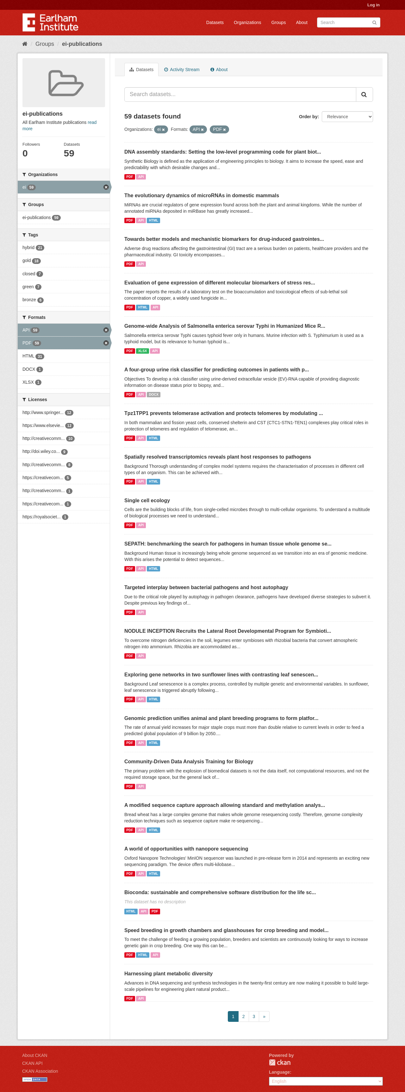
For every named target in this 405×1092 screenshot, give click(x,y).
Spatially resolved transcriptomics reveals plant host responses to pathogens (217, 457)
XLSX (142, 351)
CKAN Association (40, 1071)
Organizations (247, 22)
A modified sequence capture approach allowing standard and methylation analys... (224, 805)
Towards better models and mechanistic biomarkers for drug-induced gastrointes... (224, 239)
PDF (129, 177)
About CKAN (34, 1055)
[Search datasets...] (240, 94)
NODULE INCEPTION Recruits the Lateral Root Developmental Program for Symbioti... (227, 631)
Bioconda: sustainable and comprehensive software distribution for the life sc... (220, 892)
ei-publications (82, 44)
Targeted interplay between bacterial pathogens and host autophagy (206, 587)
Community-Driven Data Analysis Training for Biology (188, 761)
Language (279, 1072)
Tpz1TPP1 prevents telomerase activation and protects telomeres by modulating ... (223, 413)
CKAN (279, 1062)
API (141, 177)
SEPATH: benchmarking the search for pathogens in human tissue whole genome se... (228, 543)
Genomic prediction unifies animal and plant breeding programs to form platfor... (221, 718)
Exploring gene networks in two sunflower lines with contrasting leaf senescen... (221, 674)
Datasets (215, 22)
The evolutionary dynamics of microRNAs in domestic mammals (201, 195)
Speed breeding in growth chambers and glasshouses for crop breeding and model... (226, 930)
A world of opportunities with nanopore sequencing (186, 848)
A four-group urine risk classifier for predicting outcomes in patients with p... (216, 369)
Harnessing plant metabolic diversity (168, 973)
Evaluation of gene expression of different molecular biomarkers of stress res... (219, 282)
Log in (373, 5)
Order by (308, 116)
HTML (153, 220)
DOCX (154, 394)
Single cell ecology (147, 500)
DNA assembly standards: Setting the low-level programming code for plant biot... (222, 152)
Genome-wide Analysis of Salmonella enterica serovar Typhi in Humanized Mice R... (224, 326)
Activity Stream (181, 69)
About (302, 22)
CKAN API (32, 1063)
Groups (278, 22)
